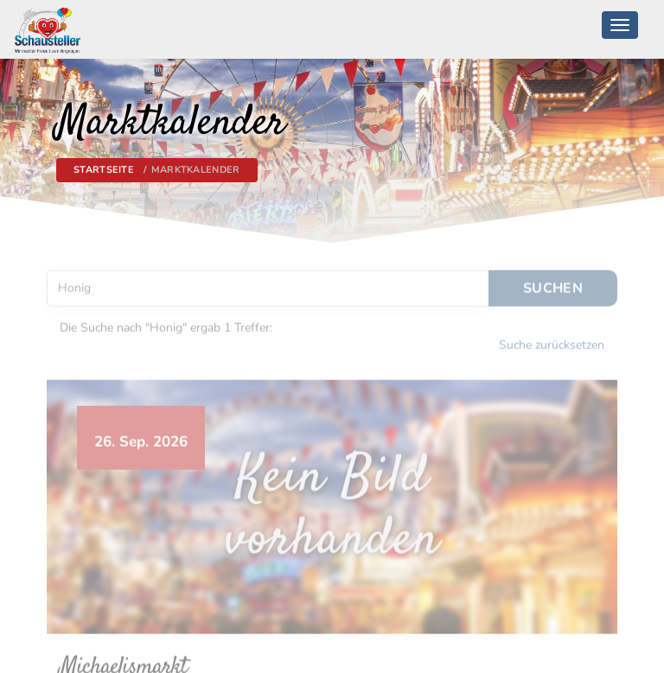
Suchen (553, 284)
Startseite (103, 169)
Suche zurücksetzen (551, 341)
